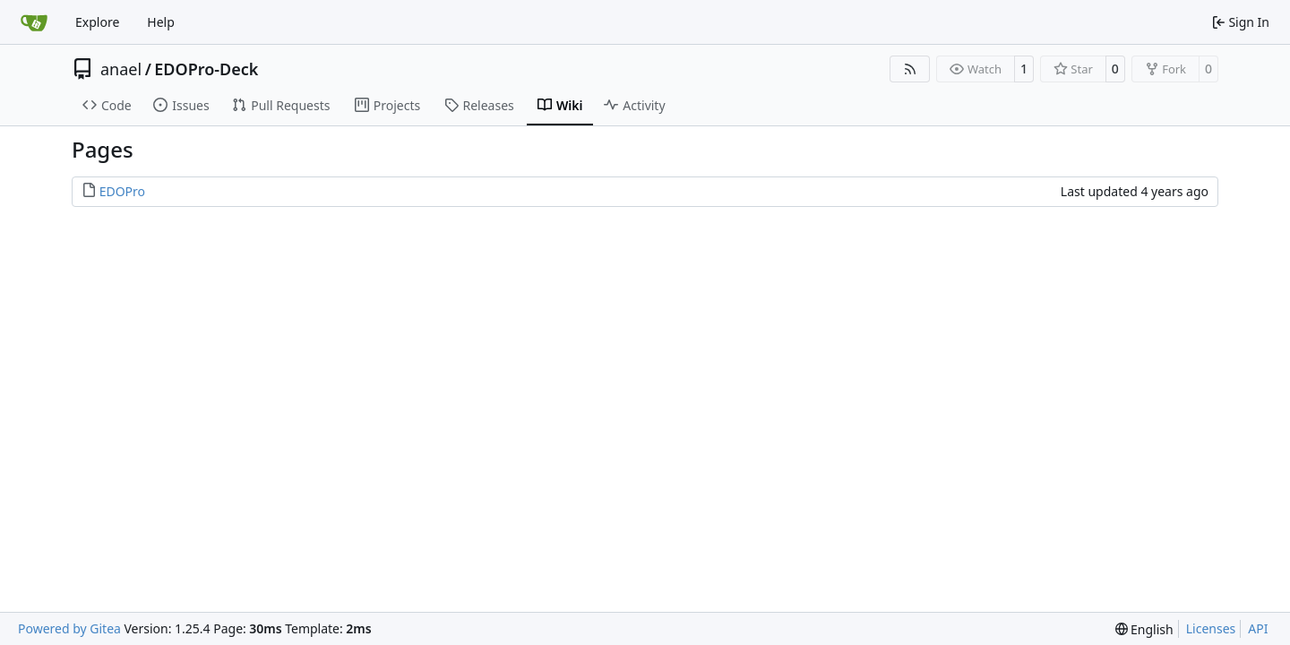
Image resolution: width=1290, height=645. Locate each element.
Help (161, 21)
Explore (97, 21)
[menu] (1144, 629)
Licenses (1211, 628)
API (1258, 628)
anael (121, 69)
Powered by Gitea (69, 628)
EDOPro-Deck (206, 69)
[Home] (34, 22)
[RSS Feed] (910, 69)
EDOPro (122, 191)
